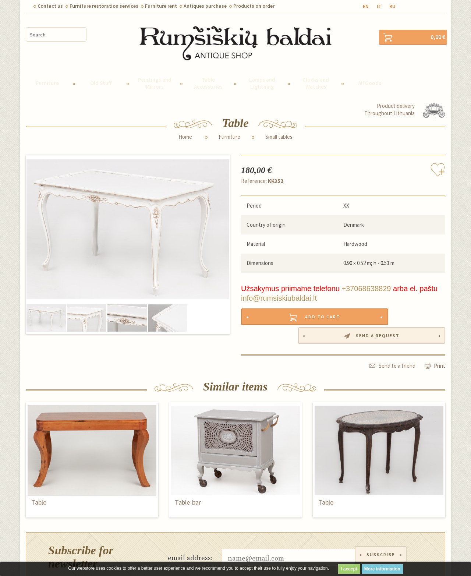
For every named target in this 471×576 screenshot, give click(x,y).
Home (185, 123)
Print (439, 335)
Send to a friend (397, 335)
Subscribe (381, 527)
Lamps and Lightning (262, 70)
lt (379, 6)
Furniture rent (161, 5)
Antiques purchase (205, 5)
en (366, 6)
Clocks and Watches (315, 70)
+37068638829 (366, 275)
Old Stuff (100, 69)
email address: (190, 526)
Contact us (50, 5)
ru (392, 6)
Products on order (254, 5)
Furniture (47, 69)
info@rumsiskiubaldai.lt (279, 285)
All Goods (369, 69)
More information (382, 569)
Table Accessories (208, 70)
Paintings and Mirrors (154, 70)
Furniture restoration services (104, 5)
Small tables (279, 123)
